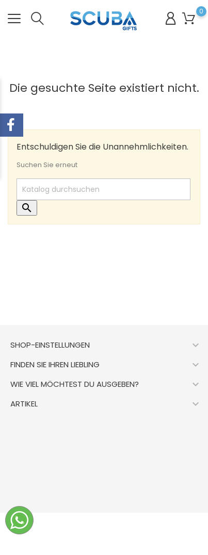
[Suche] (103, 189)
